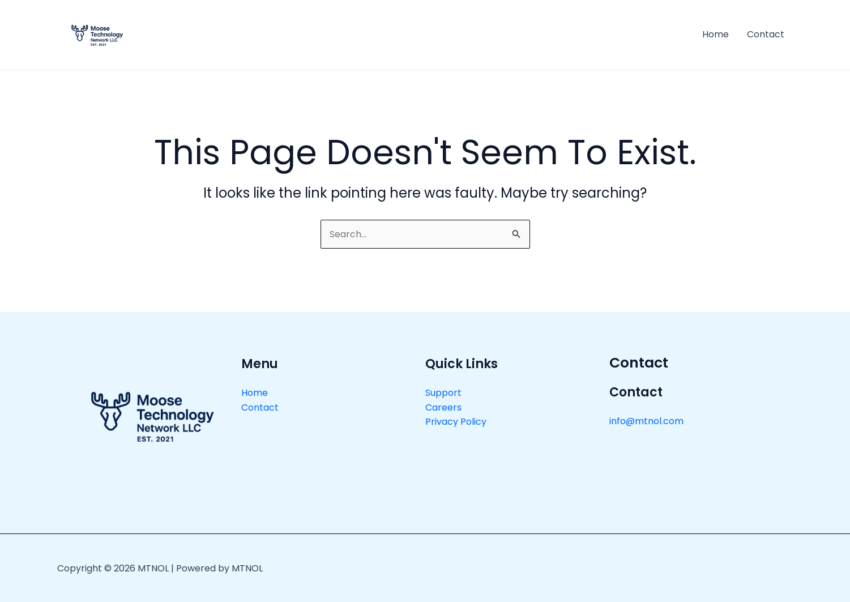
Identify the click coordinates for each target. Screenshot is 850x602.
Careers (443, 407)
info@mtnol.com (646, 421)
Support (443, 392)
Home (715, 34)
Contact (765, 34)
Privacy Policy (455, 421)
